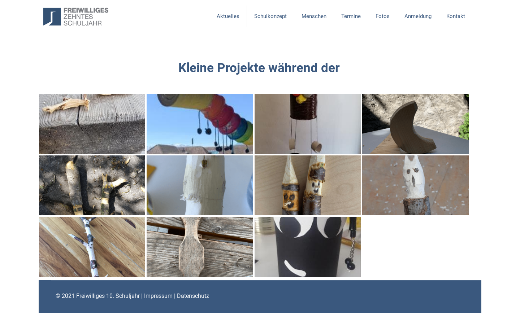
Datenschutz (193, 295)
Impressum (158, 295)
